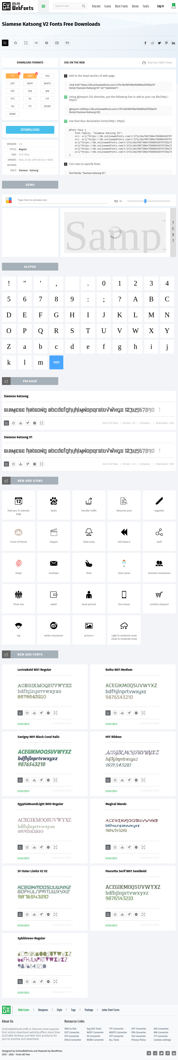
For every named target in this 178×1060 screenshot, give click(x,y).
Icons (107, 6)
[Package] (46, 43)
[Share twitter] (159, 42)
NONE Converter (95, 1040)
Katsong (34, 170)
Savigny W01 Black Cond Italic (39, 737)
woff (30, 83)
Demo (135, 6)
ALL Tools (114, 1040)
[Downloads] (20, 423)
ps (30, 98)
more (56, 362)
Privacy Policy (138, 1040)
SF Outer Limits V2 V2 (32, 871)
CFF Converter (116, 1036)
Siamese (23, 170)
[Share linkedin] (173, 42)
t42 (12, 106)
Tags (73, 1010)
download (30, 129)
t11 (29, 106)
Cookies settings (162, 1040)
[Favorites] (15, 43)
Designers (43, 1010)
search (84, 6)
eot (12, 83)
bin (47, 91)
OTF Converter (138, 1028)
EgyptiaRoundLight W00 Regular (40, 804)
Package (89, 1010)
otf (13, 91)
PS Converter (93, 1036)
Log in (160, 6)
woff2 (47, 83)
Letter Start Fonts (110, 1010)
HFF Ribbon (114, 737)
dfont (47, 106)
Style (59, 1010)
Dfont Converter (72, 1040)
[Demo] (26, 43)
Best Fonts (121, 6)
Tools (146, 6)
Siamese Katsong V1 (18, 437)
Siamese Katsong (16, 396)
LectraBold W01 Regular (34, 670)
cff (47, 98)
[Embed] (34, 423)
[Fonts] (67, 43)
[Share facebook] (145, 42)
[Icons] (57, 43)
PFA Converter (138, 1032)
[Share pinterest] (166, 42)
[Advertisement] (31, 232)
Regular (23, 149)
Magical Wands (116, 804)
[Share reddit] (152, 42)
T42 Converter (138, 1036)
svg (47, 76)
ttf (12, 76)
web (30, 76)
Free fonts (19, 6)
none (13, 114)
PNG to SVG (70, 1028)
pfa (30, 91)
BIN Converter (161, 1032)
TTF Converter (116, 1028)
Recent (96, 6)
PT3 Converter (71, 1036)
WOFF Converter (95, 1032)
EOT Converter (71, 1032)
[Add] (5, 43)
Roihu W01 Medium (119, 670)
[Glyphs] (36, 43)
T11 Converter (161, 1036)
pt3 (12, 98)
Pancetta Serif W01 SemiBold (126, 871)
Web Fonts (23, 1010)
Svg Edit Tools (94, 1028)
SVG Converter (161, 1028)
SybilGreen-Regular (31, 938)
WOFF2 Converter (118, 1032)
